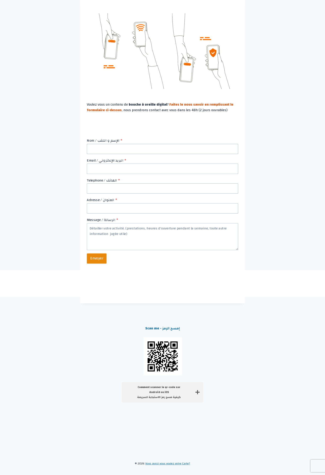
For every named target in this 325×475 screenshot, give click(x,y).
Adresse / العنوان (102, 200)
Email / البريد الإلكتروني (106, 160)
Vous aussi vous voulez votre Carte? (167, 463)
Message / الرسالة (102, 220)
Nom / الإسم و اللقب (104, 140)
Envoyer (96, 258)
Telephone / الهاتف (103, 180)
